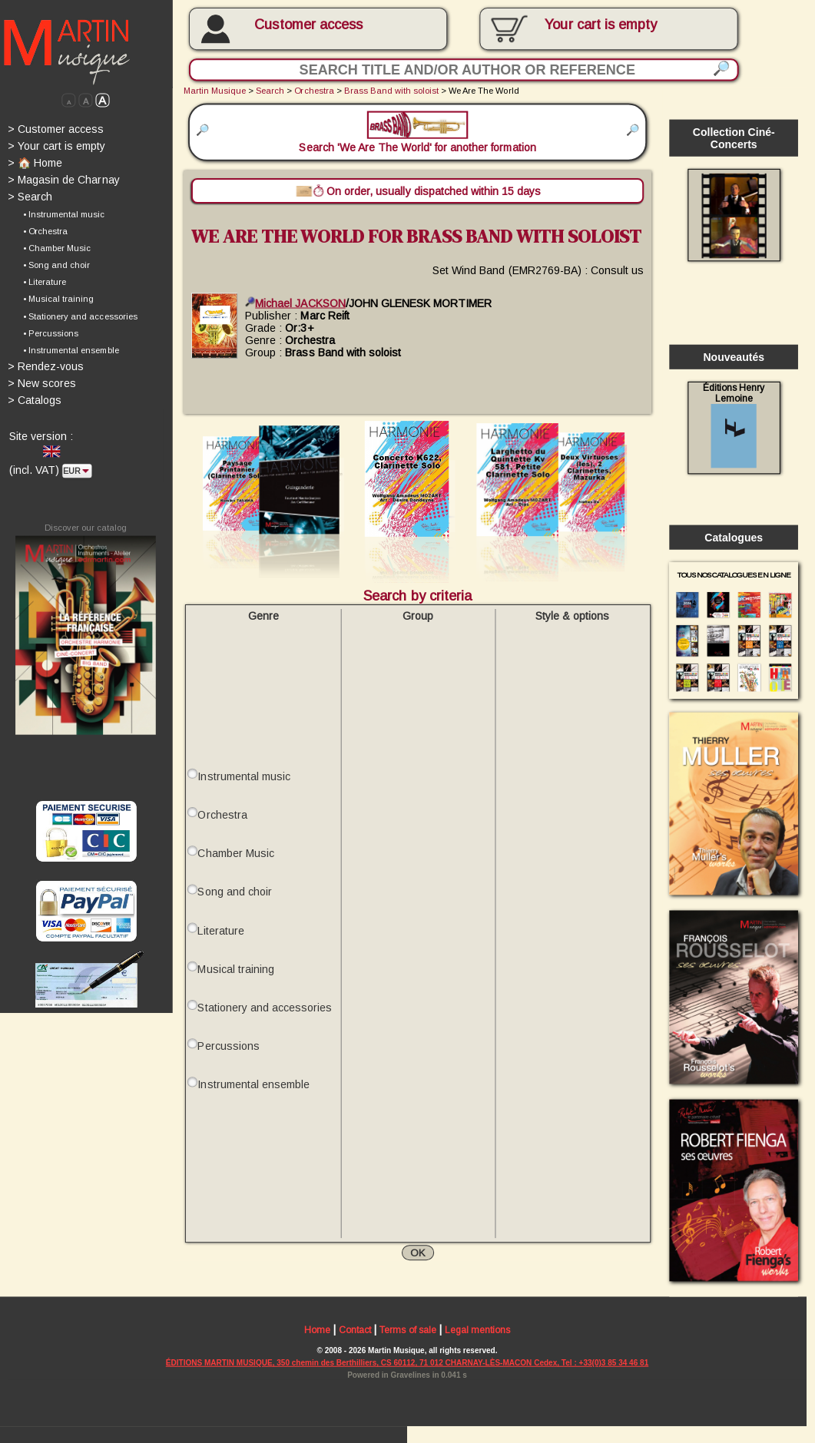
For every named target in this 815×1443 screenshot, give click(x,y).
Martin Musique (215, 90)
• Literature (44, 281)
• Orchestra (45, 231)
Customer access (308, 24)
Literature (220, 931)
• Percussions (50, 333)
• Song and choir (56, 265)
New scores (42, 383)
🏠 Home (35, 163)
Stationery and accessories (264, 1007)
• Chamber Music (57, 248)
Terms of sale (407, 1331)
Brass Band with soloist (391, 90)
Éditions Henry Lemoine (733, 425)
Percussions (228, 1046)
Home (317, 1331)
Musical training (235, 969)
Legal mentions (477, 1331)
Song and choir (234, 891)
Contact (355, 1331)
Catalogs (34, 400)
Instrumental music (243, 776)
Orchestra (313, 90)
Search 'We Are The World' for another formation (417, 132)
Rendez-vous (46, 366)
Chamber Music (235, 853)
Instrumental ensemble (253, 1084)
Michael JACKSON (295, 302)
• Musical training (58, 298)
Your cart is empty (56, 146)
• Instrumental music (63, 214)
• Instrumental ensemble (70, 350)
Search (30, 196)
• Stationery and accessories (80, 316)
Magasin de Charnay (64, 180)
